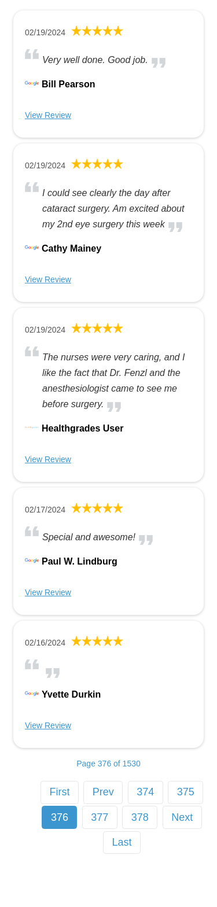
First (59, 792)
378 (140, 817)
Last (122, 842)
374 (145, 792)
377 (99, 817)
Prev (103, 792)
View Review (48, 115)
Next (182, 817)
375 (185, 792)
